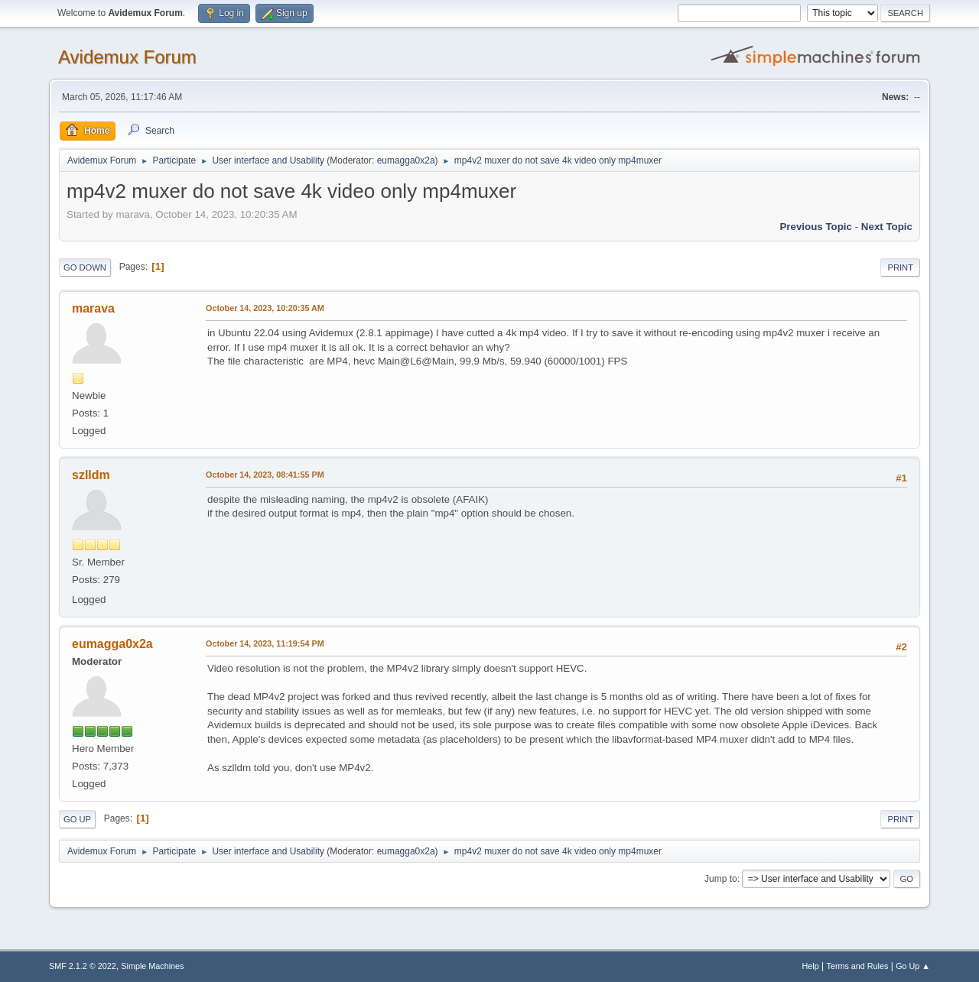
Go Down (84, 267)
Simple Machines (152, 966)
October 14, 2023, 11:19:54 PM (265, 643)
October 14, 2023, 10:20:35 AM (265, 308)
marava (93, 308)
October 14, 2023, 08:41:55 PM (265, 474)
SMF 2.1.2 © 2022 (82, 966)
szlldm (91, 474)
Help (810, 966)
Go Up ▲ (913, 966)
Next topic (886, 226)
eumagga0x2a (406, 160)
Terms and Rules (858, 966)
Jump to (720, 878)
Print (900, 267)
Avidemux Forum (127, 57)
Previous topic (815, 226)
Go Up (77, 819)
